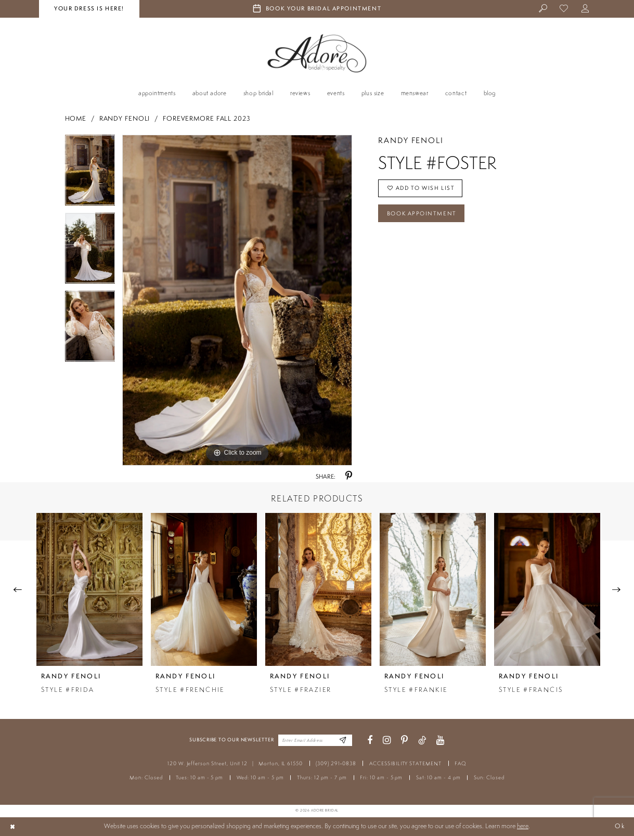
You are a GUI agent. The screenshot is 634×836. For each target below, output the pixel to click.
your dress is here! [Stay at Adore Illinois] (89, 8)
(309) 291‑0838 (336, 763)
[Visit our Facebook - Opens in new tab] (369, 741)
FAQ (461, 763)
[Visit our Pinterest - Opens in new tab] (404, 741)
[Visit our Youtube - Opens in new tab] (440, 741)
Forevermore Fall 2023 (207, 118)
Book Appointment (422, 213)
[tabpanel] (90, 174)
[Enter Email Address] (342, 740)
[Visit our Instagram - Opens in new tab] (387, 741)
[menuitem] (543, 9)
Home (76, 118)
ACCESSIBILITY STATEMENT (405, 763)
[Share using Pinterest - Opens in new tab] (348, 476)
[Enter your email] (315, 740)
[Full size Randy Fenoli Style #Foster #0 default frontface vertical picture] (237, 300)
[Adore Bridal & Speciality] (317, 53)
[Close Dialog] (12, 826)
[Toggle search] (543, 9)
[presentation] (89, 589)
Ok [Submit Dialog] (619, 826)
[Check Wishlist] (564, 9)
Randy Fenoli (124, 118)
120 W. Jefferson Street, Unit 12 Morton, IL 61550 (235, 763)
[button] (585, 9)
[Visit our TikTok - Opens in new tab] (422, 741)
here (522, 826)
